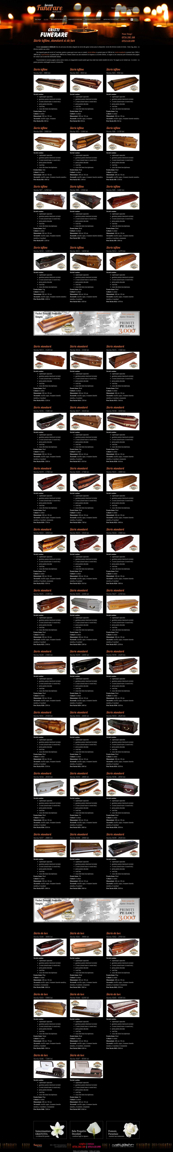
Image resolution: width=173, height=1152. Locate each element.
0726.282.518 (128, 37)
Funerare (49, 7)
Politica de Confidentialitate (80, 1151)
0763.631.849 (128, 41)
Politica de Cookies (95, 1151)
